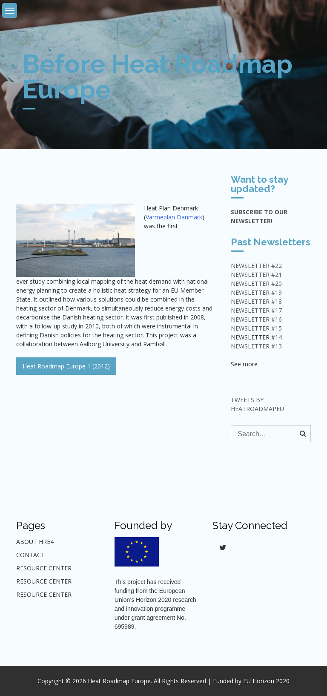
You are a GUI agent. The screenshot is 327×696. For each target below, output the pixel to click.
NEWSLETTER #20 (256, 283)
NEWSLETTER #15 (256, 328)
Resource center (44, 581)
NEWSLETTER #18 (256, 301)
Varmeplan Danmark (174, 217)
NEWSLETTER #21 (256, 274)
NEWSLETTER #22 (256, 266)
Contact (30, 555)
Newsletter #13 (256, 346)
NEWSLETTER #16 (256, 319)
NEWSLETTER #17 (256, 310)
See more (244, 364)
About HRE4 (35, 542)
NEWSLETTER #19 (256, 292)
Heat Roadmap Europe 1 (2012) (66, 366)
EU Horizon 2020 (266, 681)
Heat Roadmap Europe (119, 681)
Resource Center (44, 568)
